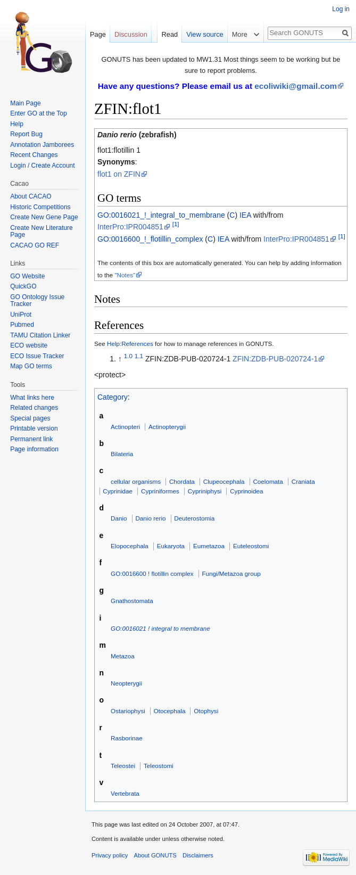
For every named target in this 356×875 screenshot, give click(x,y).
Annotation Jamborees (42, 144)
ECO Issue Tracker (37, 356)
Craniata (303, 481)
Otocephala (170, 710)
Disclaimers (198, 855)
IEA (245, 215)
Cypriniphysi (204, 491)
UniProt (20, 314)
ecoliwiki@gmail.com (295, 85)
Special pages (30, 418)
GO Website (27, 276)
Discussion (130, 34)
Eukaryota (171, 545)
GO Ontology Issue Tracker (37, 300)
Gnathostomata (132, 600)
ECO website (28, 345)
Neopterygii (126, 683)
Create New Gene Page (44, 217)
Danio (119, 518)
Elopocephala (129, 545)
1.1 (139, 355)
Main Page (25, 103)
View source (204, 34)
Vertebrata (125, 793)
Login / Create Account (42, 165)
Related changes (34, 407)
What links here (32, 397)
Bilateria (122, 453)
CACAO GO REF (34, 245)
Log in (341, 9)
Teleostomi (158, 765)
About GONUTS (155, 855)
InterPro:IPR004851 (130, 226)
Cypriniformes (160, 491)
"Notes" (124, 274)
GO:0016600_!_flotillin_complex (150, 239)
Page (98, 34)
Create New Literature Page (41, 231)
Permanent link (31, 439)
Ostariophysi (128, 710)
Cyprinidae (118, 491)
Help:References (130, 343)
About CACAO (30, 196)
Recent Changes (33, 155)
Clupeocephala (224, 481)
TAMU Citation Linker (40, 335)
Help (16, 124)
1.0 (128, 355)
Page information (34, 449)
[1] (175, 224)
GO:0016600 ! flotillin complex (152, 573)
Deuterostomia (194, 518)
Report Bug (26, 134)
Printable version (33, 428)
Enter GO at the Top (38, 113)
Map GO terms (31, 366)
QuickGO (23, 286)
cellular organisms (136, 481)
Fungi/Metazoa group (231, 573)
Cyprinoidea (246, 491)
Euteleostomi (251, 545)
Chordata (182, 481)
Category (112, 397)
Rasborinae (127, 737)
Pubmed (22, 324)
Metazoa (123, 656)
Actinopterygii (167, 426)
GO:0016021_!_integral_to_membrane (161, 215)
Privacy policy (110, 855)
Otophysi (206, 710)
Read (170, 34)
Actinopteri (125, 426)
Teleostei (123, 765)
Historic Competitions (40, 207)
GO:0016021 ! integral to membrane (160, 628)
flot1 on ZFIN (118, 174)
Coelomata (268, 481)
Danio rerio (150, 518)
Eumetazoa (209, 545)
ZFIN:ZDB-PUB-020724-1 (275, 358)
